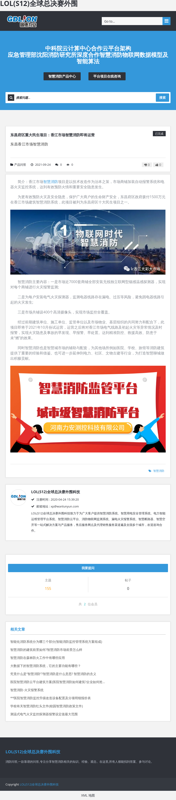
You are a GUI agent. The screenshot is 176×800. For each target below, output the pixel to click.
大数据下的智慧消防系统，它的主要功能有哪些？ (45, 666)
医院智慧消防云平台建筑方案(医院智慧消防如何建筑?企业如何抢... (57, 682)
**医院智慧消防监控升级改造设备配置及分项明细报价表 (50, 698)
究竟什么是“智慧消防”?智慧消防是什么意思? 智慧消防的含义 (53, 674)
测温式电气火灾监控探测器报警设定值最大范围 (44, 714)
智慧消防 (50, 181)
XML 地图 (88, 795)
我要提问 (88, 568)
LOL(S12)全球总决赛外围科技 (39, 784)
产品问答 (18, 164)
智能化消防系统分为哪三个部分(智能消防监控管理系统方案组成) (56, 641)
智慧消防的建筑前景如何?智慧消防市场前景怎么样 (46, 649)
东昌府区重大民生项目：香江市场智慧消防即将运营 (52, 134)
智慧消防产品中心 (62, 76)
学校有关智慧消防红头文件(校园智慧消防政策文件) (46, 706)
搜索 (162, 97)
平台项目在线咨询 (107, 76)
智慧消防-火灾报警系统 (27, 690)
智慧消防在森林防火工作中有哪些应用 (37, 657)
